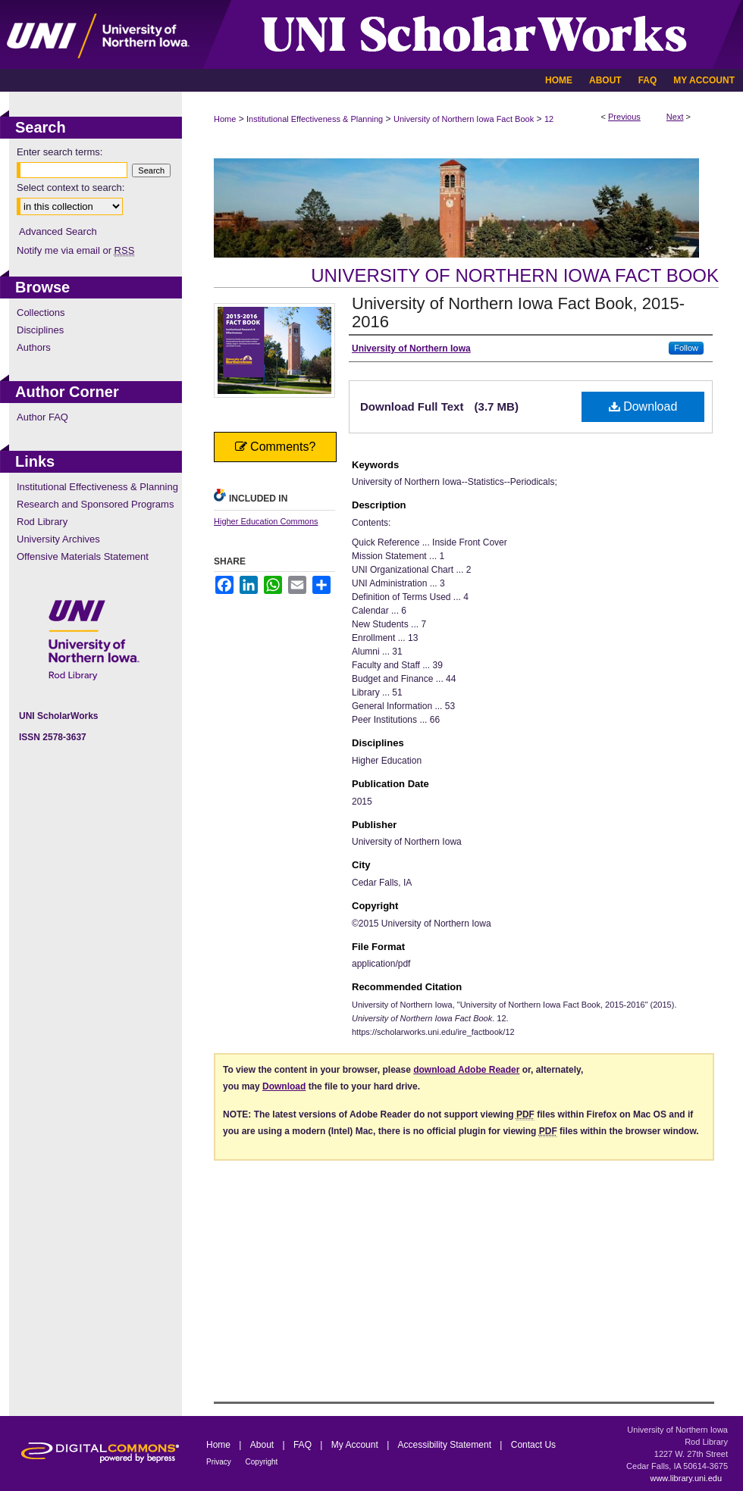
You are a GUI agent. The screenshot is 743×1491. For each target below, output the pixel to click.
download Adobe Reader (466, 1069)
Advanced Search (58, 231)
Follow (686, 347)
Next (675, 116)
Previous (624, 116)
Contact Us (533, 1444)
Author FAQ (42, 417)
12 (548, 118)
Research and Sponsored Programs (95, 504)
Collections (41, 312)
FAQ (303, 1444)
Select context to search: (70, 187)
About (263, 1444)
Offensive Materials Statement (83, 556)
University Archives (58, 539)
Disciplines (40, 330)
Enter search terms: (59, 152)
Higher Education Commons (266, 521)
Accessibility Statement (446, 1444)
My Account (356, 1444)
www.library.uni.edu (686, 1478)
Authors (34, 347)
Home (225, 118)
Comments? (275, 446)
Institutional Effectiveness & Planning (314, 118)
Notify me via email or (75, 250)
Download (643, 406)
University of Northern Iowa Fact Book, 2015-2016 (518, 312)
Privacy (220, 1462)
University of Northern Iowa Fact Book (463, 118)
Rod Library (42, 521)
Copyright (262, 1462)
